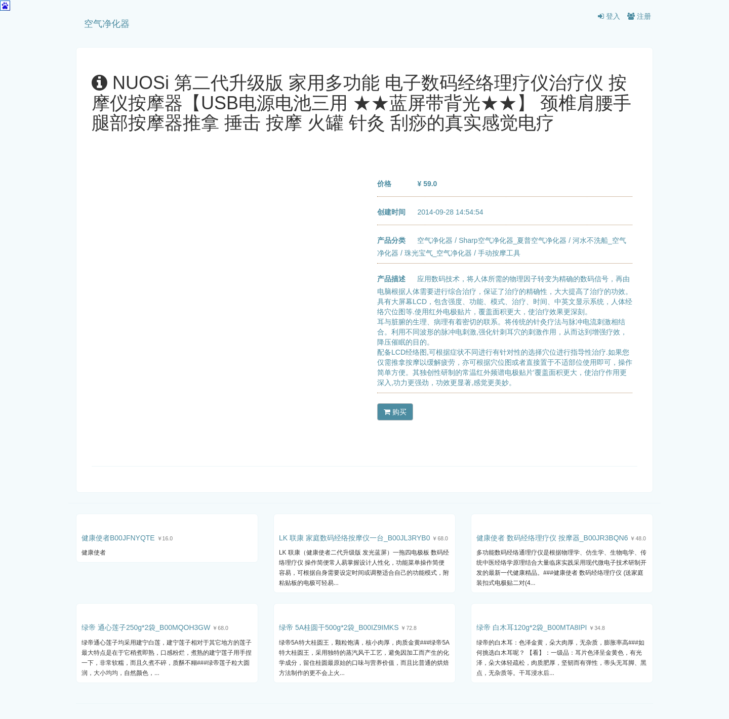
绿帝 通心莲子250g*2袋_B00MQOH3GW (146, 627)
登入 (609, 16)
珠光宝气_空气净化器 (438, 253)
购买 (395, 412)
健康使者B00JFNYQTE (118, 538)
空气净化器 (107, 24)
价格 (384, 184)
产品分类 (391, 240)
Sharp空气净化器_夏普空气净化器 (512, 240)
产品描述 (391, 279)
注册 (639, 16)
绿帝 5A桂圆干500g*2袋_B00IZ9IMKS (339, 627)
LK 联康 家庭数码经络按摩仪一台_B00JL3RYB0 (354, 538)
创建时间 (391, 212)
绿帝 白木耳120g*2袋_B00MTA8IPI (531, 627)
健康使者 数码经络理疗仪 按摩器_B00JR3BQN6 (552, 538)
